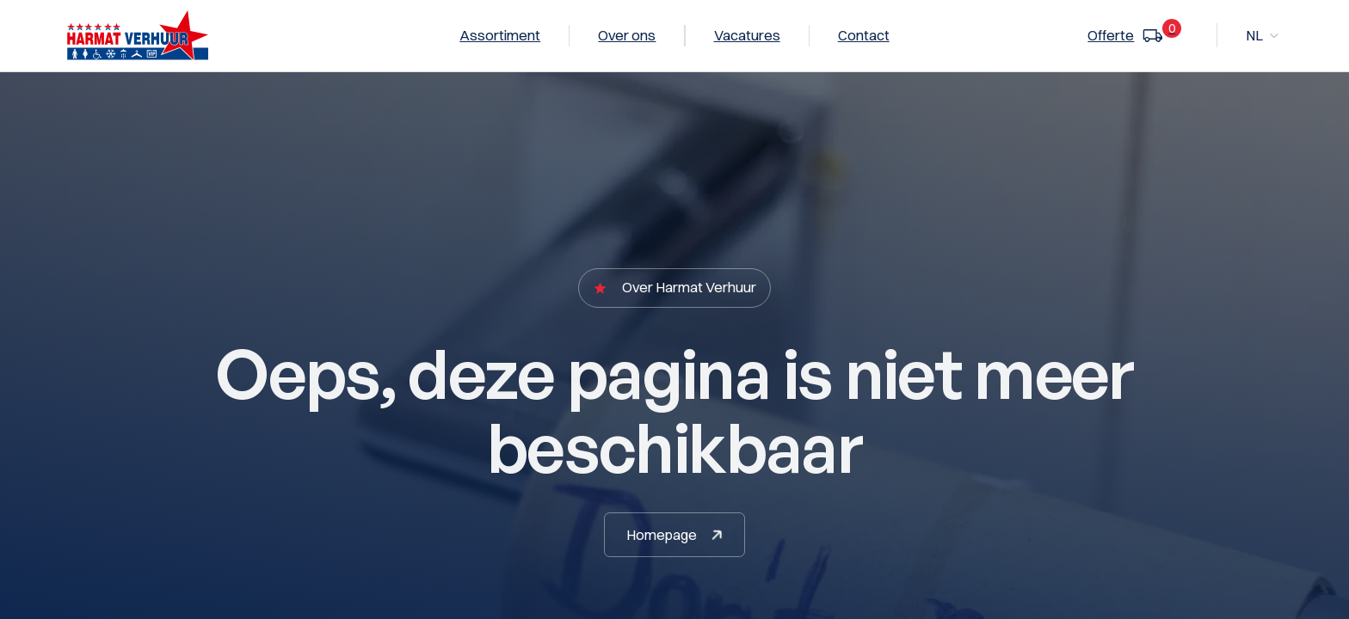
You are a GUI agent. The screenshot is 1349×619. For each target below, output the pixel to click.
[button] (1263, 35)
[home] (137, 35)
